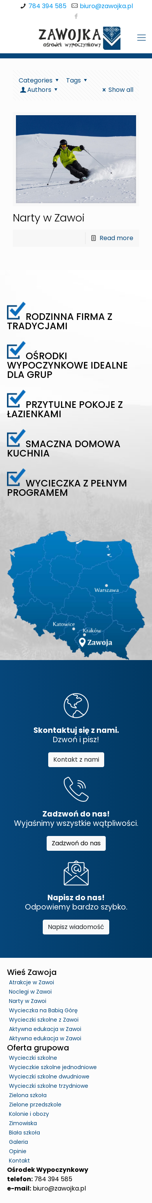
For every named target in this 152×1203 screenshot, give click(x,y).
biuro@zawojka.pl (106, 6)
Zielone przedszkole (35, 1104)
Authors (39, 89)
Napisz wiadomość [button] (76, 926)
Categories (40, 80)
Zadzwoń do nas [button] (76, 843)
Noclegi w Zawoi (30, 992)
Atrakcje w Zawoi (31, 982)
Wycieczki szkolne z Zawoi (44, 1020)
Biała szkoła (24, 1132)
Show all (116, 89)
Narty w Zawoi (49, 218)
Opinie (17, 1151)
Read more (116, 238)
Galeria (18, 1142)
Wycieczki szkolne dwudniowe (49, 1076)
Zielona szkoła (28, 1095)
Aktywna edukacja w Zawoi (45, 1029)
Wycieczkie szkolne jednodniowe (53, 1067)
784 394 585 (47, 6)
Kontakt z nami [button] (76, 759)
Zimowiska (23, 1123)
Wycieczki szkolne (33, 1058)
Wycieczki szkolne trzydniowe (48, 1086)
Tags (77, 80)
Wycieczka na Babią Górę (43, 1010)
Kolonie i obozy (29, 1114)
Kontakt (19, 1160)
